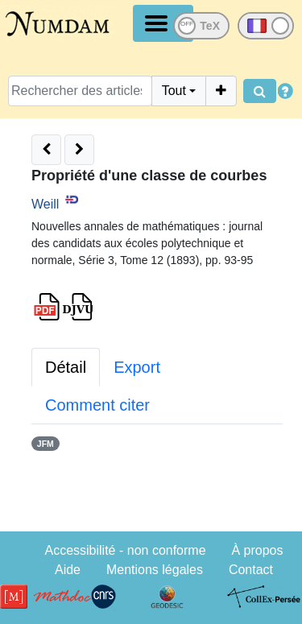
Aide (68, 569)
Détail (65, 367)
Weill (45, 204)
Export (137, 367)
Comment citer (97, 405)
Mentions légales (154, 569)
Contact (251, 569)
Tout (174, 90)
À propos (257, 550)
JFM (45, 443)
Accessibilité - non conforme (124, 550)
